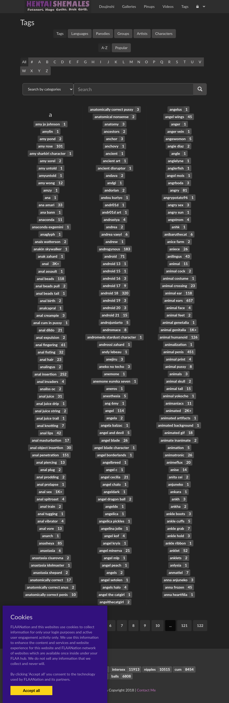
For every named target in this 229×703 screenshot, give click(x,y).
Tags (60, 33)
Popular (121, 47)
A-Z (105, 47)
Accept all (31, 690)
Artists (142, 33)
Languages (79, 33)
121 (184, 625)
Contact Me (146, 690)
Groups (123, 33)
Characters (163, 33)
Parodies (103, 33)
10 (157, 625)
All (24, 62)
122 (200, 625)
